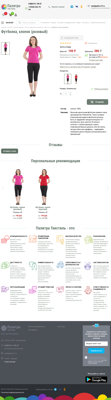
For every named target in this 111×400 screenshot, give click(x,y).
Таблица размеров (101, 89)
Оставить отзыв (9, 151)
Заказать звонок (57, 7)
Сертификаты (33, 330)
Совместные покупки (97, 22)
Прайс (79, 22)
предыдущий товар (71, 38)
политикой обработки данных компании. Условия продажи (97, 362)
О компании (45, 22)
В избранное (92, 43)
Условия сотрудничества (66, 22)
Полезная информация (36, 326)
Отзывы (53, 22)
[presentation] (2, 188)
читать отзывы (65, 47)
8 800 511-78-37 (35, 4)
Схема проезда (9, 362)
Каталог (10, 23)
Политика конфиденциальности (12, 392)
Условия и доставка (96, 60)
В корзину (100, 102)
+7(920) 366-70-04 (35, 8)
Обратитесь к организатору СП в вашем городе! (78, 67)
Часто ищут (61, 326)
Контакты (85, 22)
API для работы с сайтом (96, 374)
